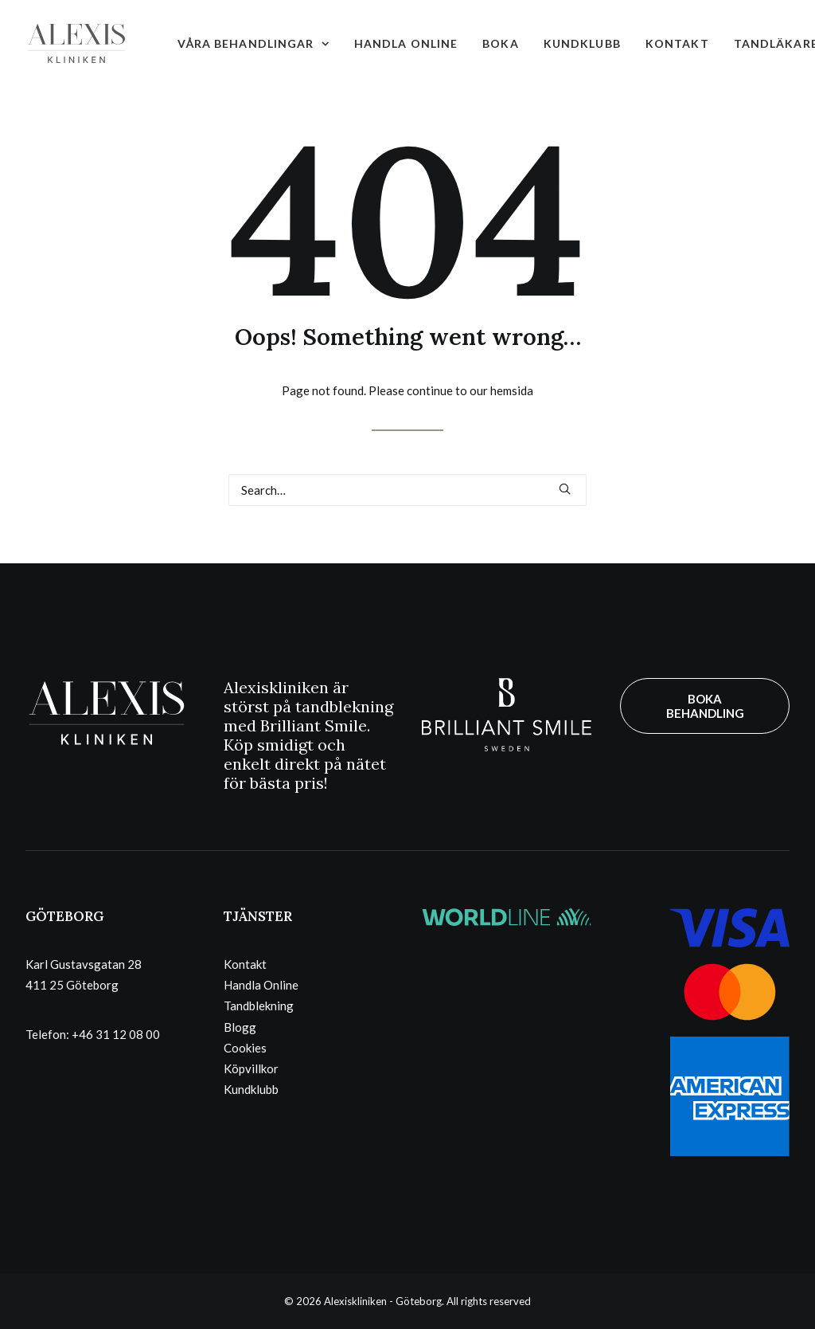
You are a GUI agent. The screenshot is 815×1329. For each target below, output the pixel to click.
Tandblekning (259, 1005)
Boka (500, 43)
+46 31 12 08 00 (116, 1034)
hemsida (511, 390)
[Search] (407, 490)
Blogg (240, 1027)
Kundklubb (582, 43)
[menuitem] (253, 43)
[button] (565, 489)
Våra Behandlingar (253, 43)
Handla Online (406, 43)
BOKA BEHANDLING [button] (705, 706)
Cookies (245, 1048)
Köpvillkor (251, 1068)
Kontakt (677, 43)
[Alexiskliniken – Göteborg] (76, 43)
